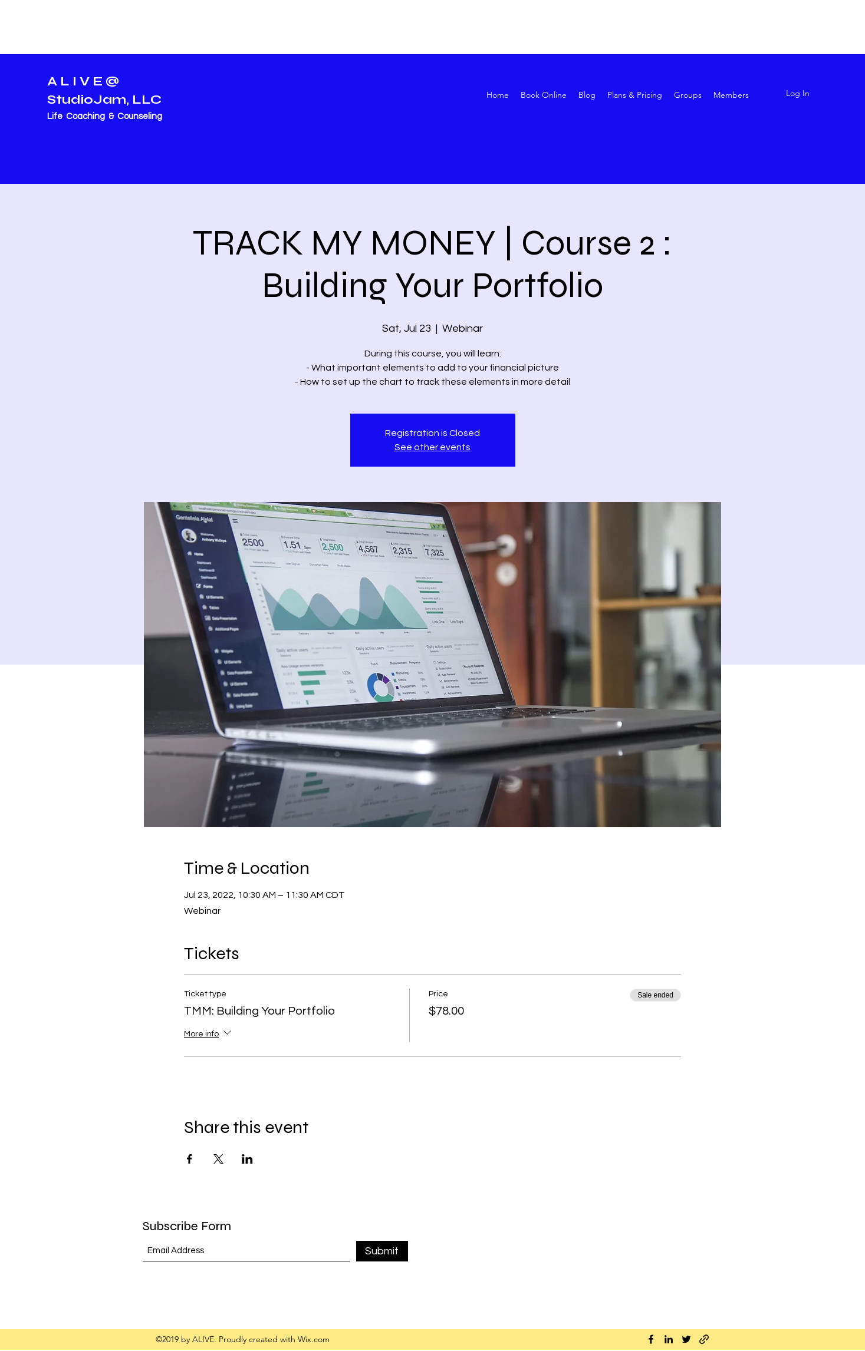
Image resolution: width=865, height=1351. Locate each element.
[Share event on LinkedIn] (247, 1159)
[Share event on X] (218, 1159)
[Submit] (382, 1251)
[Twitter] (686, 1339)
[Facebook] (651, 1339)
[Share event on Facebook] (189, 1159)
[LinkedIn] (669, 1339)
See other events (432, 447)
